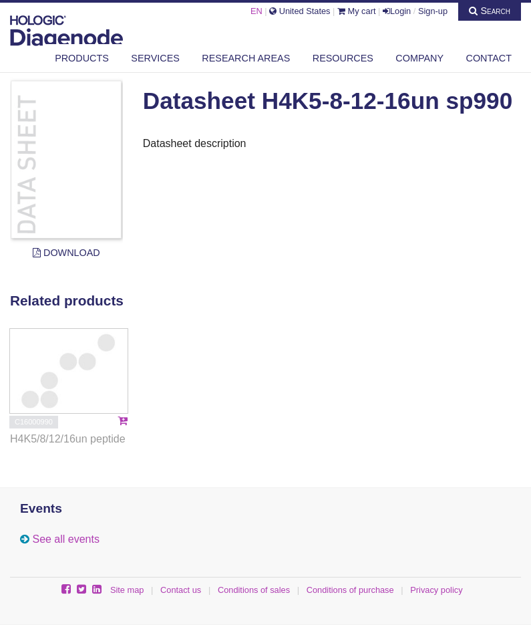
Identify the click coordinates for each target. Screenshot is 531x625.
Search (489, 10)
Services (155, 58)
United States (299, 11)
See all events (66, 539)
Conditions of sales (254, 590)
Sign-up (433, 11)
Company (419, 58)
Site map (127, 590)
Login (397, 11)
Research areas (246, 58)
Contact (489, 58)
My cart (356, 11)
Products (82, 58)
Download (66, 252)
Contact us (180, 590)
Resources (343, 58)
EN (256, 11)
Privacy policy (436, 590)
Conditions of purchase (350, 590)
